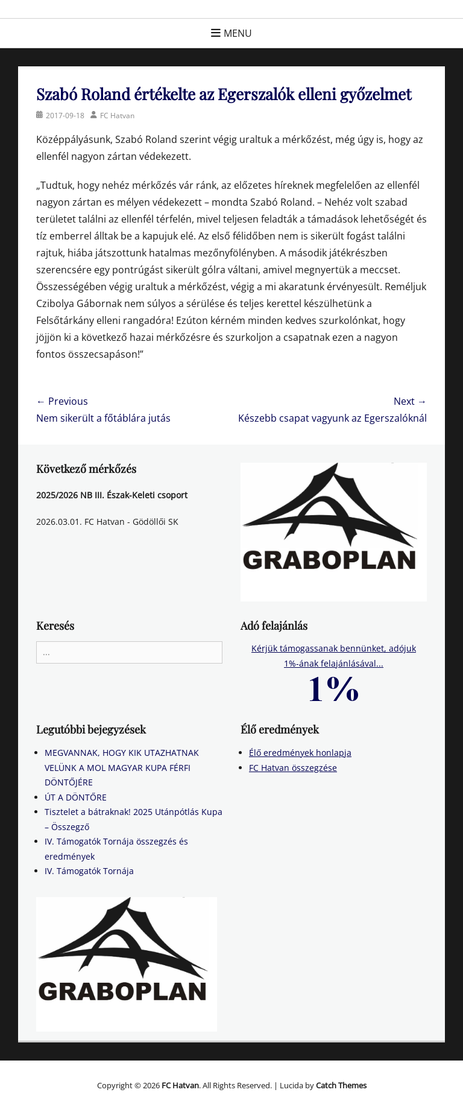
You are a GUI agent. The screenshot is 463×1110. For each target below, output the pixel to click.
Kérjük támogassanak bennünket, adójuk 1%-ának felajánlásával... (333, 667)
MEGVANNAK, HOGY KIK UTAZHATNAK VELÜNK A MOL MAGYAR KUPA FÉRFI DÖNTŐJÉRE (122, 767)
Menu (238, 33)
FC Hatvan (117, 115)
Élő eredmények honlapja (300, 752)
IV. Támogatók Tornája (89, 871)
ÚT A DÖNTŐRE (76, 797)
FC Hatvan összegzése (293, 767)
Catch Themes (341, 1085)
